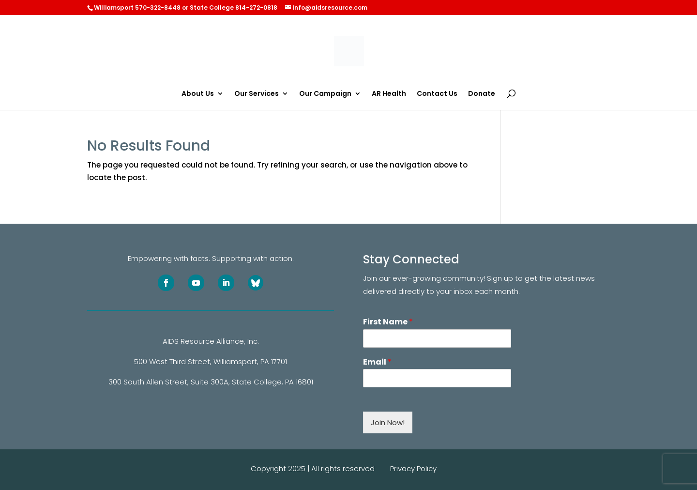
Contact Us (437, 94)
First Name (388, 322)
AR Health (389, 94)
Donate (481, 94)
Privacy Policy (413, 468)
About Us (198, 94)
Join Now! (388, 422)
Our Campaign (325, 94)
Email (377, 362)
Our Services (256, 94)
